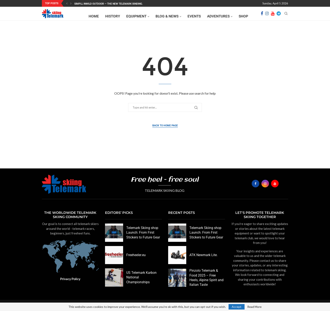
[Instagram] (267, 16)
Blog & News (167, 16)
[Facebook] (262, 16)
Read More (254, 306)
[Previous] (67, 3)
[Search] (286, 16)
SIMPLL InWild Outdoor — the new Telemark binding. (108, 3)
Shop (243, 16)
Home (94, 16)
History (112, 16)
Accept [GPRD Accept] (236, 306)
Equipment (136, 16)
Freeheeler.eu (136, 255)
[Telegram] (279, 16)
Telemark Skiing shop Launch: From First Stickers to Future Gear (143, 232)
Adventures (218, 16)
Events (194, 16)
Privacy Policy (70, 279)
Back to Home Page (165, 125)
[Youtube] (272, 16)
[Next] (71, 3)
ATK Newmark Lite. (203, 255)
